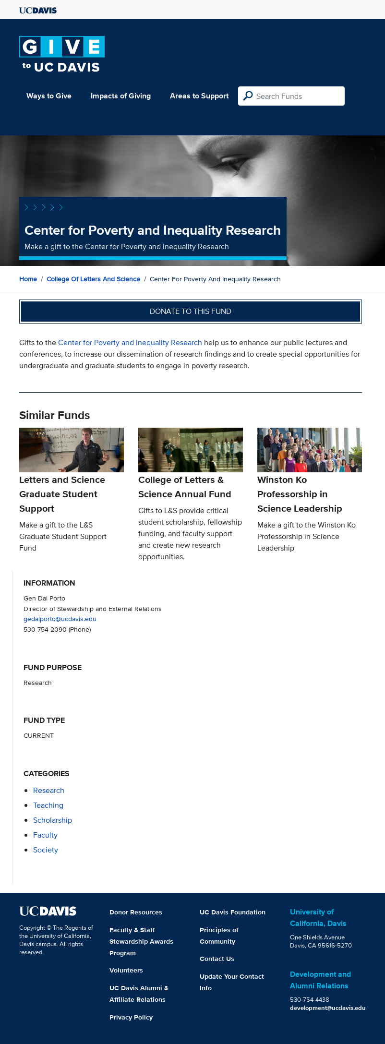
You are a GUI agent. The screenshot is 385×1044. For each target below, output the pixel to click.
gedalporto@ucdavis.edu (60, 618)
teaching (48, 805)
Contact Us (217, 958)
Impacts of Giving (121, 95)
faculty (45, 834)
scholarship (52, 820)
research (48, 790)
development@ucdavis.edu (328, 1007)
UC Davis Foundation (232, 912)
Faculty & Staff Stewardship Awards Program (141, 941)
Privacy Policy (131, 1017)
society (45, 849)
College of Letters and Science (93, 279)
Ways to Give (49, 95)
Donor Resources (135, 912)
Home (28, 279)
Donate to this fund (190, 311)
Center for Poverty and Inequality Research (130, 342)
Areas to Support (199, 95)
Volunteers (126, 970)
